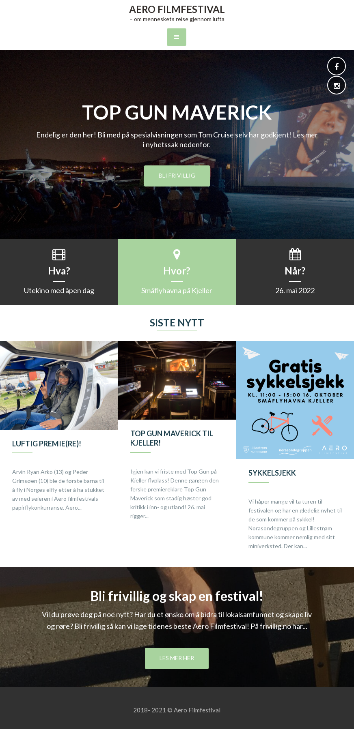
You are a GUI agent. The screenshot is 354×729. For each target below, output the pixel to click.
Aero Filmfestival (177, 9)
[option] (59, 434)
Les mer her (177, 657)
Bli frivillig (177, 175)
